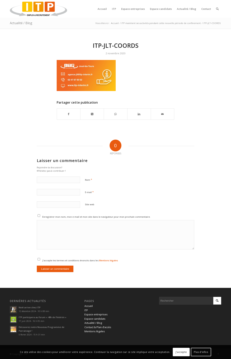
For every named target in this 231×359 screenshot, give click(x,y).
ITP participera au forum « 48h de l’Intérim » (42, 317)
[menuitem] (102, 9)
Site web (89, 204)
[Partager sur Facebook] (68, 114)
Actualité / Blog (21, 23)
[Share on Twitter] (92, 114)
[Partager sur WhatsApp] (115, 114)
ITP (86, 310)
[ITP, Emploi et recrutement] (38, 9)
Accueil (88, 306)
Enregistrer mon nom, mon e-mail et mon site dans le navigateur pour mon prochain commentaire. (96, 216)
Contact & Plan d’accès (97, 327)
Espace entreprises (96, 314)
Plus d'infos (201, 352)
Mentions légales (108, 260)
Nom (88, 179)
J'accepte (181, 352)
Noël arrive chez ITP (30, 307)
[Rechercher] (217, 9)
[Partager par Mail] (162, 114)
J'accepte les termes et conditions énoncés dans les (80, 260)
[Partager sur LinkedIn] (139, 114)
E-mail (89, 192)
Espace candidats (94, 318)
